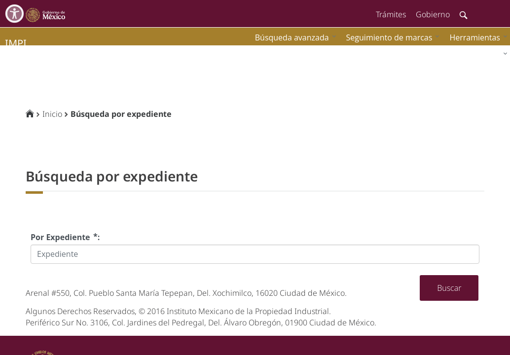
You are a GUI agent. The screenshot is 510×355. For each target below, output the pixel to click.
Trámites (391, 14)
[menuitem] (476, 37)
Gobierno (433, 14)
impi (16, 43)
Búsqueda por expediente (121, 113)
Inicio (52, 113)
